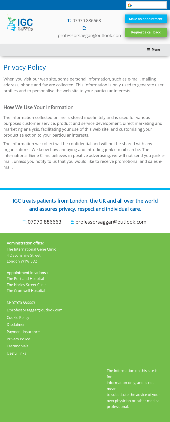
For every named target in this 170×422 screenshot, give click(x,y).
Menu (153, 49)
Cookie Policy (18, 317)
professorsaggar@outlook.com (90, 35)
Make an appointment (145, 19)
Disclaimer (16, 324)
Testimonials (17, 346)
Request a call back (145, 32)
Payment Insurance (23, 331)
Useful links (16, 353)
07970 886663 (86, 20)
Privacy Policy (18, 339)
